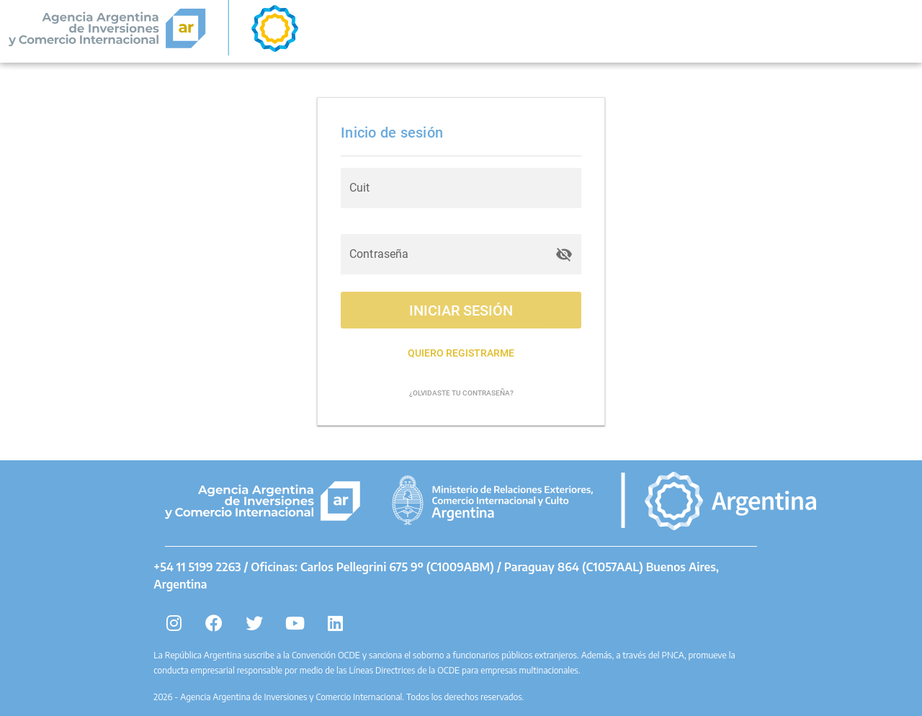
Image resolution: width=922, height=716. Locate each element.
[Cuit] (461, 188)
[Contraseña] (448, 254)
